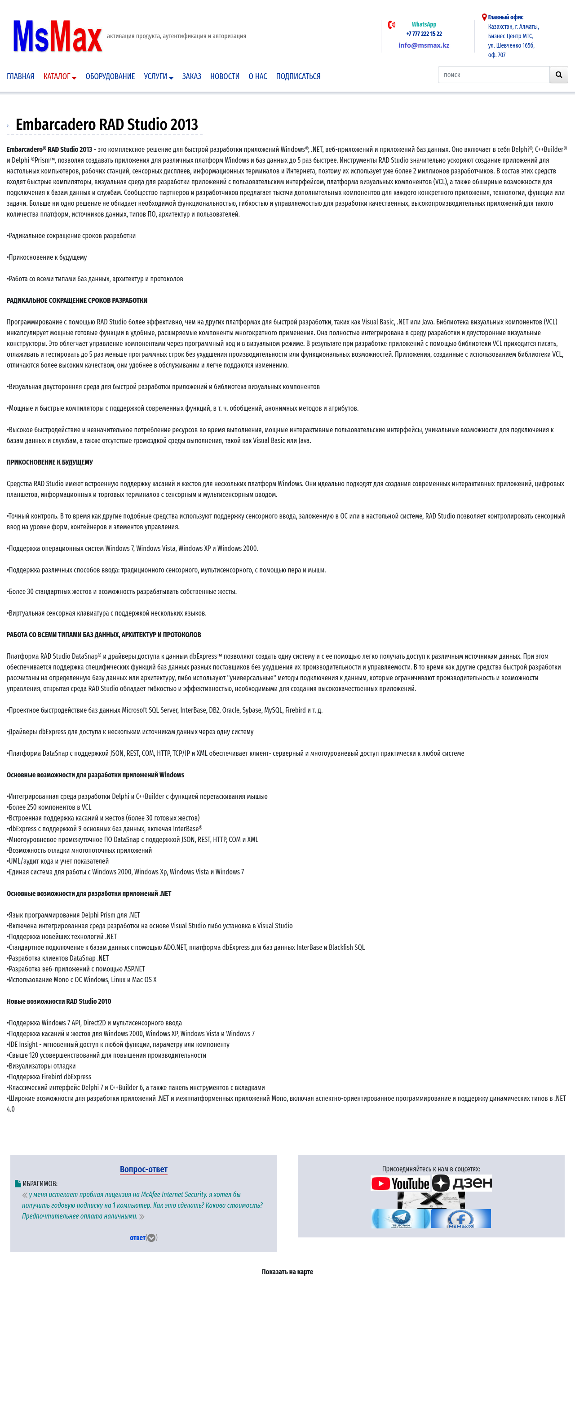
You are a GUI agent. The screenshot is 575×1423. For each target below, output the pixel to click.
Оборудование (110, 76)
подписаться (298, 76)
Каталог (60, 76)
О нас (258, 76)
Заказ (191, 76)
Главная (21, 76)
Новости (225, 76)
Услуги (158, 76)
